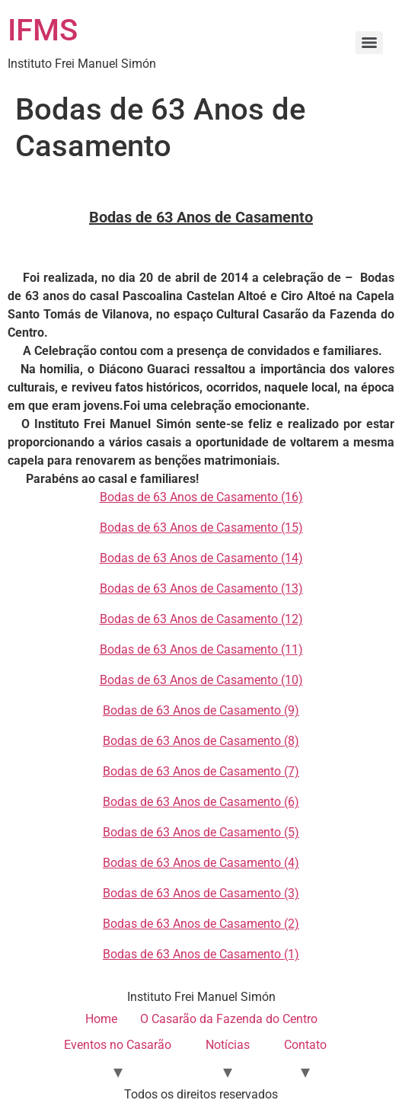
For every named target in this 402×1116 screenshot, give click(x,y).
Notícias (228, 1045)
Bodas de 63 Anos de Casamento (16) (201, 497)
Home (101, 1019)
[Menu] (369, 42)
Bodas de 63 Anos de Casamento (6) (201, 802)
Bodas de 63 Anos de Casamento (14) (201, 558)
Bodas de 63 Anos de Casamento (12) (201, 619)
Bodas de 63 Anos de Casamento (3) (201, 893)
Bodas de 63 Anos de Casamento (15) (201, 527)
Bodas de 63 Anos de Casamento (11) (201, 649)
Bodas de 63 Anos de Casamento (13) (201, 588)
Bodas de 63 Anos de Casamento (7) (201, 771)
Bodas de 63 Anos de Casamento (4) (201, 862)
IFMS (43, 30)
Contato (305, 1045)
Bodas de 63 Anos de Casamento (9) (201, 710)
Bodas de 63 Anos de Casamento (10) (201, 680)
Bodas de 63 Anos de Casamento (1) (201, 954)
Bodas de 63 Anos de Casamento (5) (201, 832)
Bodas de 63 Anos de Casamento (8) (201, 741)
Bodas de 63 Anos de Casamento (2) (201, 923)
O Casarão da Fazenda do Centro (228, 1019)
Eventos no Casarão (117, 1045)
